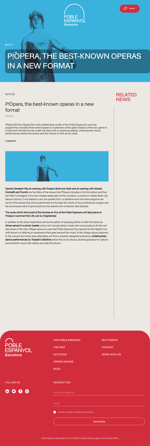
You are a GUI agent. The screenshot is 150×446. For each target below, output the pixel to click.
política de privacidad (84, 412)
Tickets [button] (129, 8)
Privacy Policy (112, 438)
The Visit (59, 347)
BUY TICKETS (110, 340)
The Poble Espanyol (67, 340)
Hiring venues (63, 361)
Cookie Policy (86, 438)
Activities (60, 354)
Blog (8, 44)
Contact (108, 347)
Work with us (111, 354)
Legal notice (99, 438)
